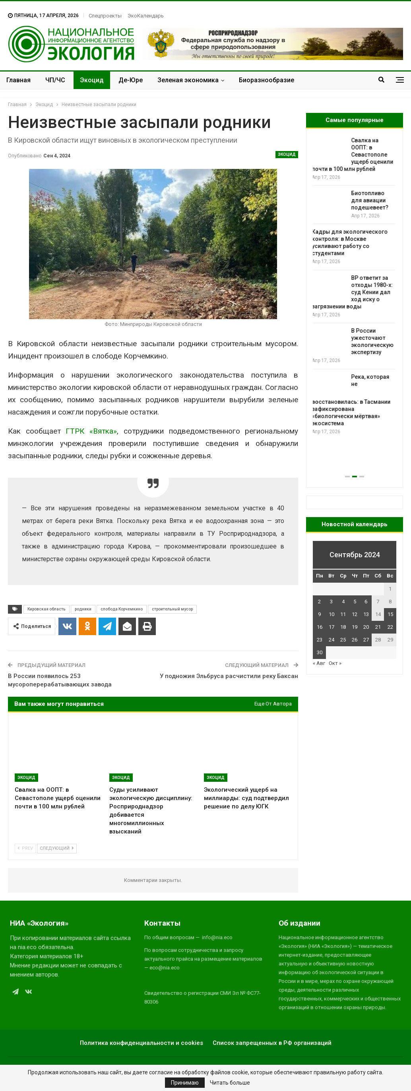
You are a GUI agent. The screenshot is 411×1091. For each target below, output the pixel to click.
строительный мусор (172, 609)
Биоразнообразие (266, 80)
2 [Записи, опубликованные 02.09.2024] (319, 602)
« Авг (319, 663)
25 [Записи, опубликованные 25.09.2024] (343, 640)
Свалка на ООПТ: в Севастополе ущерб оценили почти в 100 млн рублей (353, 154)
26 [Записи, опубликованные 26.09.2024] (354, 640)
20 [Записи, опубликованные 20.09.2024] (366, 627)
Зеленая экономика (188, 80)
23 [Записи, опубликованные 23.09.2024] (319, 640)
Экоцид (92, 80)
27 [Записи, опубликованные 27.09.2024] (366, 640)
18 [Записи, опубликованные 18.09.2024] (343, 627)
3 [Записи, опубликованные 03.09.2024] (331, 602)
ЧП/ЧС (55, 80)
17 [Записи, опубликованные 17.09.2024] (331, 627)
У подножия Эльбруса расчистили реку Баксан (229, 676)
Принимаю (185, 1082)
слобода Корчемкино (122, 609)
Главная (18, 80)
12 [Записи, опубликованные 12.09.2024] (354, 614)
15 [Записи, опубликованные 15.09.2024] (390, 614)
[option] (354, 286)
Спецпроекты (105, 16)
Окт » (335, 663)
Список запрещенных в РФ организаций (272, 1042)
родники (83, 609)
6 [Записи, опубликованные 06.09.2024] (365, 602)
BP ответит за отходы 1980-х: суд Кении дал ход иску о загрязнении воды (353, 292)
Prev (25, 848)
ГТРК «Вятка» (91, 431)
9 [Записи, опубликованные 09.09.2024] (319, 614)
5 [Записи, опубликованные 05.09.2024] (354, 602)
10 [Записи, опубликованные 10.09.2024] (331, 614)
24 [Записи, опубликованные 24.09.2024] (331, 640)
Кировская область (46, 609)
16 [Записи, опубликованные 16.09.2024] (319, 627)
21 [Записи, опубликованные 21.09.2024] (378, 627)
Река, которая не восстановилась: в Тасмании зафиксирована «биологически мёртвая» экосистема (352, 400)
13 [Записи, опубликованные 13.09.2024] (366, 614)
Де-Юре (130, 80)
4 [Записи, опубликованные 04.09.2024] (343, 602)
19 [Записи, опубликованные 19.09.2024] (354, 627)
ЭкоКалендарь (146, 16)
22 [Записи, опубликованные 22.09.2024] (390, 627)
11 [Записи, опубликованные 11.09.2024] (343, 614)
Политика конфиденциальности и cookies (141, 1042)
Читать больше (230, 1082)
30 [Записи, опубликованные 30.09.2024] (319, 652)
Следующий (57, 848)
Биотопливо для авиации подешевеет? (371, 200)
